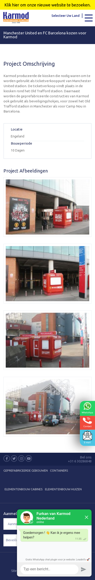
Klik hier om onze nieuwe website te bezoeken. (47, 5)
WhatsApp (87, 407)
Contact (87, 422)
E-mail (87, 437)
